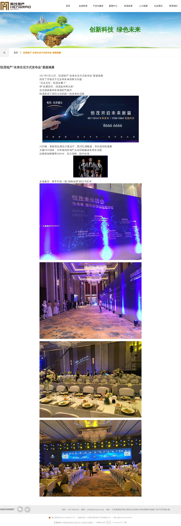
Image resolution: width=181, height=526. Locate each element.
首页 (68, 6)
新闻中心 (113, 6)
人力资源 (143, 6)
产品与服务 (98, 6)
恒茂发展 (128, 6)
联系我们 (173, 6)
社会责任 (158, 6)
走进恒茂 (83, 6)
